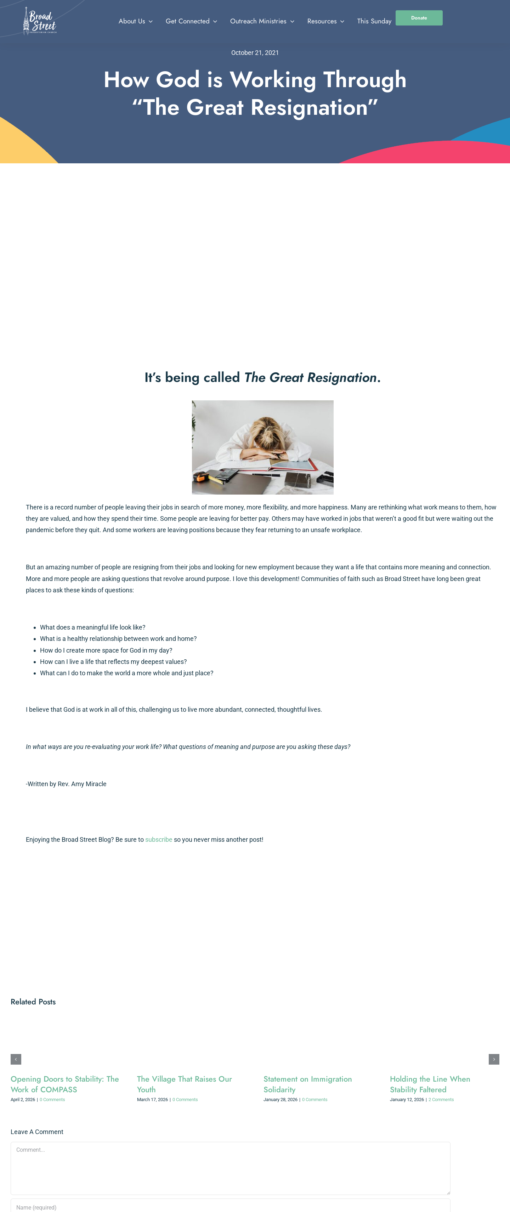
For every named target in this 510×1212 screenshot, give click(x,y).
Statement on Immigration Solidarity (308, 1084)
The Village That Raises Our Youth (184, 1084)
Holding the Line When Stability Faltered (430, 1084)
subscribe (158, 839)
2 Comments (441, 1099)
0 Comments (52, 1099)
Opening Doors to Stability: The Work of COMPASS (65, 1084)
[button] (16, 1059)
